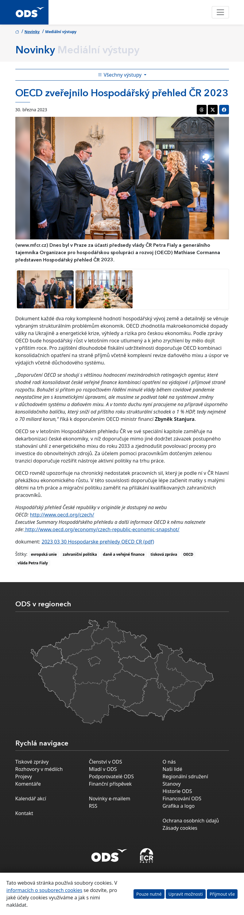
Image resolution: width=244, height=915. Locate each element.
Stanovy (172, 783)
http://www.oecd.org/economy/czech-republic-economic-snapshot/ (102, 529)
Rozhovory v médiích (39, 769)
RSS (93, 806)
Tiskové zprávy (32, 761)
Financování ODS (182, 798)
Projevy (23, 776)
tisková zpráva (164, 554)
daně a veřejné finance (124, 554)
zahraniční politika (80, 554)
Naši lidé (172, 769)
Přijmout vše (222, 894)
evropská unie (44, 554)
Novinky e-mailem (109, 798)
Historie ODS (177, 791)
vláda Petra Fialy (32, 563)
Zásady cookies (180, 828)
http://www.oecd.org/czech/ (62, 514)
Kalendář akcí (30, 798)
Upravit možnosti (185, 894)
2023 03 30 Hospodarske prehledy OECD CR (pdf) (98, 541)
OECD (188, 554)
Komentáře (28, 783)
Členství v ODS (105, 761)
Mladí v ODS (103, 769)
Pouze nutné (149, 894)
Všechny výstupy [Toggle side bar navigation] (120, 74)
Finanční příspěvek (110, 783)
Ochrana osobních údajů (191, 820)
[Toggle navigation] (220, 12)
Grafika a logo (179, 806)
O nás (169, 761)
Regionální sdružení (185, 776)
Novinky (32, 31)
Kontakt (24, 813)
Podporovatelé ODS (111, 776)
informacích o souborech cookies (44, 890)
